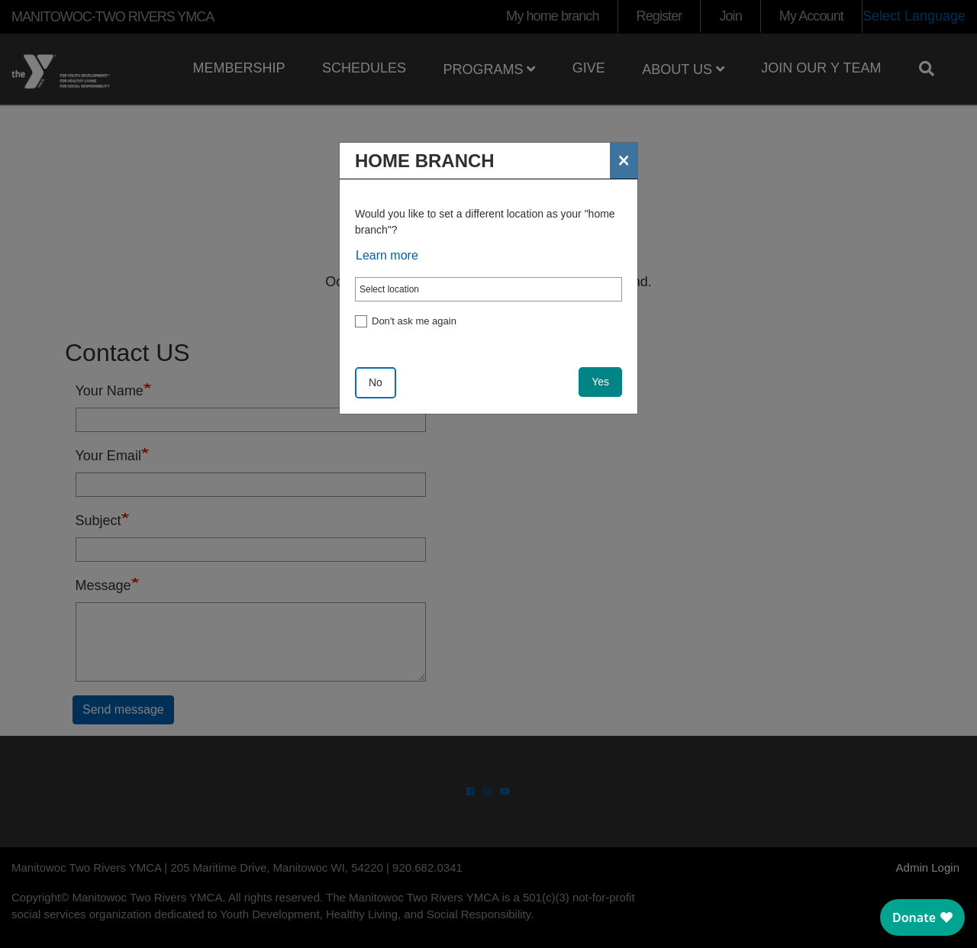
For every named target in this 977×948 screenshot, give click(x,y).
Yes (600, 382)
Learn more (387, 255)
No (375, 382)
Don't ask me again (414, 321)
